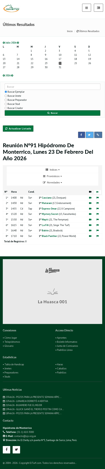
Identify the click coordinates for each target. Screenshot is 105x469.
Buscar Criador (15, 108)
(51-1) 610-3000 (25, 432)
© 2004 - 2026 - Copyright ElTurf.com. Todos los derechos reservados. (39, 463)
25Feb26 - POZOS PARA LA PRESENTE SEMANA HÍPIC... (32, 397)
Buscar (52, 113)
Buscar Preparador (17, 100)
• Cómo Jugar (10, 337)
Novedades (52, 182)
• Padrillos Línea (63, 350)
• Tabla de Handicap (13, 364)
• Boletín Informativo (66, 341)
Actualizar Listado (18, 128)
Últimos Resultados (88, 31)
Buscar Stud (14, 104)
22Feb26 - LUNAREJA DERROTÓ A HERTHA (25, 401)
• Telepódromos (11, 341)
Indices (53, 169)
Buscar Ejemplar (16, 91)
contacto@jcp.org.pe (25, 436)
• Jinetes (7, 368)
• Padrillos (60, 372)
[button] (81, 135)
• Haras (59, 364)
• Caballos (61, 368)
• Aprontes (61, 337)
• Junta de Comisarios (66, 345)
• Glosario (8, 345)
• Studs (6, 376)
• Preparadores (10, 372)
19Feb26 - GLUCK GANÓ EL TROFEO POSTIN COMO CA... (33, 409)
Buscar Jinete (14, 95)
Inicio (70, 31)
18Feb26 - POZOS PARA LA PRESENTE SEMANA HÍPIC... (32, 413)
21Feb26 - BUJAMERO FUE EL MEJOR (22, 405)
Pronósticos (52, 176)
